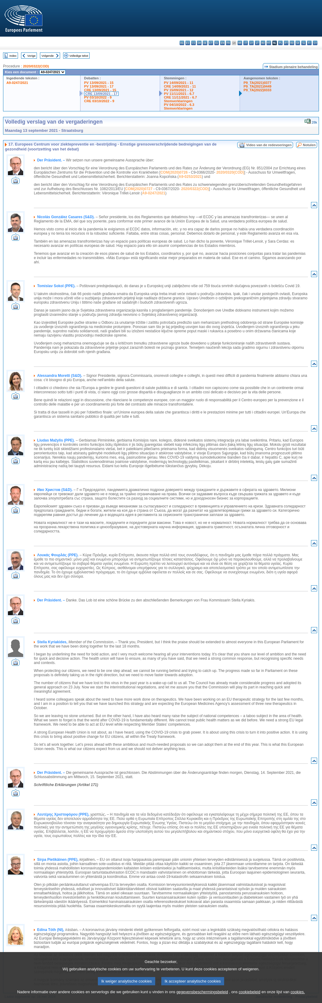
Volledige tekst (78, 55)
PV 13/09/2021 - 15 (98, 83)
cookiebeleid (249, 997)
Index (12, 55)
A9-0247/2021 (17, 83)
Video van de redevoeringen (269, 145)
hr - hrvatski (240, 43)
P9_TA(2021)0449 (257, 86)
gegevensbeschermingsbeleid (202, 997)
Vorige (31, 55)
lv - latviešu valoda (251, 43)
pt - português (286, 43)
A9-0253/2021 (190, 177)
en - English (222, 43)
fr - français (228, 43)
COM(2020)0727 (138, 189)
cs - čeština (193, 43)
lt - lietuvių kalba (257, 43)
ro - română (292, 43)
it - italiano (245, 43)
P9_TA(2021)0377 (257, 83)
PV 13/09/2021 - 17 (98, 86)
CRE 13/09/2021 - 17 (101, 94)
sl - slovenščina (303, 43)
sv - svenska (315, 43)
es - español (187, 43)
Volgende (47, 55)
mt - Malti (269, 43)
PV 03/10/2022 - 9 (98, 97)
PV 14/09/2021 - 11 (178, 83)
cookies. (298, 997)
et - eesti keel (211, 43)
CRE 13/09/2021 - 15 (100, 90)
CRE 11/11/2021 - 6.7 (180, 97)
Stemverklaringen (178, 101)
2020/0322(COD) (36, 66)
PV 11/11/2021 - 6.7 (179, 94)
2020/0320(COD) (230, 172)
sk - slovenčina (297, 43)
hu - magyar (263, 43)
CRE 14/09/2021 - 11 (180, 86)
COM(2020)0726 (174, 172)
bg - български (182, 43)
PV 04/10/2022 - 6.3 (179, 104)
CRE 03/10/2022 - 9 (99, 101)
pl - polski (280, 43)
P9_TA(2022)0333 (257, 90)
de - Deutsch (205, 43)
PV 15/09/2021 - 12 (178, 90)
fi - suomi (309, 43)
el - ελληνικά (216, 43)
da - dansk (199, 43)
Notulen (309, 145)
